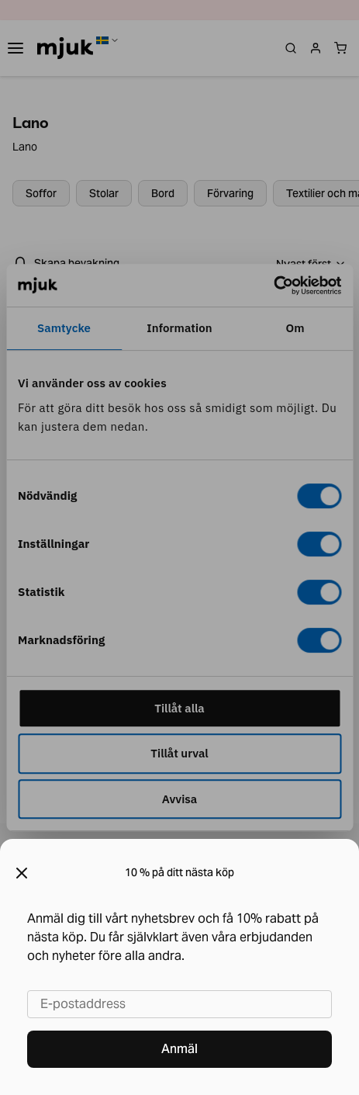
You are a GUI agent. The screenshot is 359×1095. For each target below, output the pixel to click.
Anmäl (179, 1049)
